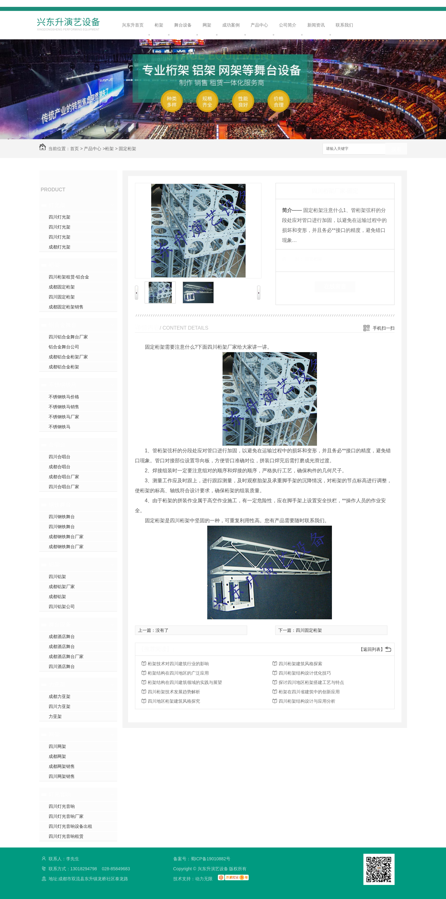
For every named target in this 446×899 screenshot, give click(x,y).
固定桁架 (127, 148)
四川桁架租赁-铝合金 (69, 276)
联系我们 (344, 24)
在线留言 (335, 286)
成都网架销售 (62, 766)
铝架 (54, 565)
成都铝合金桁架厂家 (68, 356)
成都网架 (57, 756)
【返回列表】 (372, 649)
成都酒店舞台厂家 (66, 656)
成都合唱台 (59, 466)
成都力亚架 (59, 696)
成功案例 (231, 24)
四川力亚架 (59, 706)
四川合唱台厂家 (64, 486)
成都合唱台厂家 (64, 476)
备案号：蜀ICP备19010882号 (202, 858)
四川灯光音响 (62, 806)
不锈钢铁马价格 (64, 396)
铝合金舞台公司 (64, 346)
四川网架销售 (62, 776)
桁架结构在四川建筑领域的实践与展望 (185, 682)
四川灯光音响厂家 (66, 816)
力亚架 (57, 684)
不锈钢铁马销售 (64, 406)
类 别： (293, 258)
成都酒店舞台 (62, 636)
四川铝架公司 (62, 606)
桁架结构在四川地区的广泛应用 (178, 673)
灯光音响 (60, 794)
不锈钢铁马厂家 (64, 416)
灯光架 (57, 205)
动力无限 (204, 878)
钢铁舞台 (60, 505)
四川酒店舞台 (62, 666)
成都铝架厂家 (62, 586)
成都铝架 (57, 596)
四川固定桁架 (62, 296)
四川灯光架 (59, 216)
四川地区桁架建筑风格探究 (174, 701)
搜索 (396, 149)
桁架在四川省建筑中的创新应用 (309, 691)
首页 (74, 148)
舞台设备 (183, 24)
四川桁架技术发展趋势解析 (174, 691)
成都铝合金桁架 (64, 366)
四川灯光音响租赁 (66, 836)
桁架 (159, 24)
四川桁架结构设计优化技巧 (305, 673)
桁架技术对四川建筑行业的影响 (178, 663)
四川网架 (57, 746)
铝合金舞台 (63, 325)
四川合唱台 (59, 456)
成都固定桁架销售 (66, 306)
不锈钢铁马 (63, 385)
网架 (207, 24)
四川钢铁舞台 (62, 516)
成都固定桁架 (62, 286)
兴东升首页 (133, 24)
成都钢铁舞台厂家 (66, 536)
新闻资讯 (316, 24)
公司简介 (287, 24)
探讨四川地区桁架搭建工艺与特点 (311, 682)
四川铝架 (57, 576)
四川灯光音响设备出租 (70, 826)
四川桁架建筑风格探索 (300, 663)
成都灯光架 (59, 246)
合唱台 (57, 445)
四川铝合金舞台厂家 (68, 336)
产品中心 (259, 24)
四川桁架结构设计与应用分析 (307, 701)
